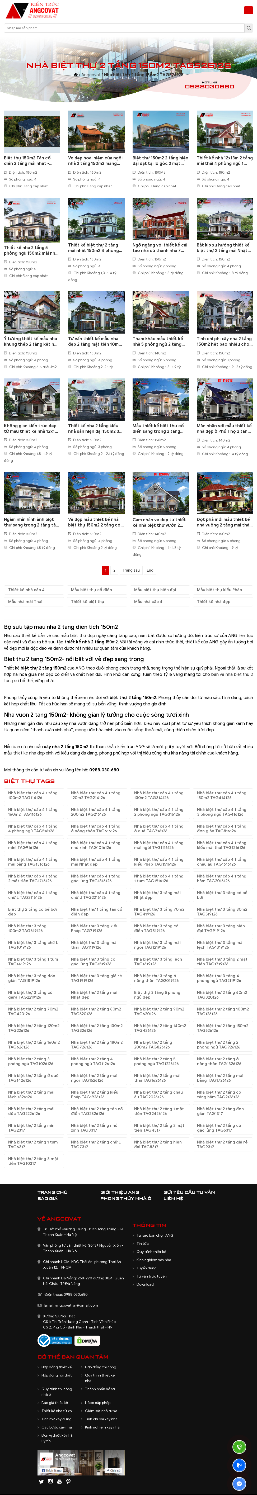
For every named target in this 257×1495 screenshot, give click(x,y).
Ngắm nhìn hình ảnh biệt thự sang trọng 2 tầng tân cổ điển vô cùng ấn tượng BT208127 (31, 522)
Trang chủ (53, 1192)
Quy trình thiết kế (151, 1252)
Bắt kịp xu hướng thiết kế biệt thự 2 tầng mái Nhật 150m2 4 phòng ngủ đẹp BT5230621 (223, 248)
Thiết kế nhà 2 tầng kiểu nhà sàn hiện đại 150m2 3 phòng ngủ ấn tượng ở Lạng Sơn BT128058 (93, 428)
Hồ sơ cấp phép (97, 1403)
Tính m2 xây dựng (56, 1419)
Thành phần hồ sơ (100, 1389)
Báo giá (48, 1198)
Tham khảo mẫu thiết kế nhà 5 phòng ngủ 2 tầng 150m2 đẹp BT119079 (158, 341)
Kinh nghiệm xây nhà (154, 1260)
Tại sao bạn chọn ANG (155, 1235)
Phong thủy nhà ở (125, 1198)
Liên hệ (173, 1198)
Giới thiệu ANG (119, 1192)
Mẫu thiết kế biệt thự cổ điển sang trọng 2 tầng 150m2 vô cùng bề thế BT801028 (158, 428)
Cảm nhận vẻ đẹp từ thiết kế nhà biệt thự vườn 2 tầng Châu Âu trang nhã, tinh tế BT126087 (159, 522)
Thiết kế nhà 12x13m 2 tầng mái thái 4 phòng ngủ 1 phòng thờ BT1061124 (225, 161)
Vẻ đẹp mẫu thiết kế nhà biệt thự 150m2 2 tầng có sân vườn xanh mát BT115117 (94, 522)
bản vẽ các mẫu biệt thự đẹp (66, 635)
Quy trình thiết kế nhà (100, 1378)
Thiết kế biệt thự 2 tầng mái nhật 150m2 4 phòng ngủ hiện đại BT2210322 (93, 248)
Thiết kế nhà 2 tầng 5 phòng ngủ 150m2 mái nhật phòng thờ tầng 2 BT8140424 (32, 250)
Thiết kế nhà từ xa (56, 1411)
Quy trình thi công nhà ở (56, 1392)
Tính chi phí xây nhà (101, 1419)
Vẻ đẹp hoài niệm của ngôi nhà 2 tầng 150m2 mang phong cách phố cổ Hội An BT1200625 (96, 161)
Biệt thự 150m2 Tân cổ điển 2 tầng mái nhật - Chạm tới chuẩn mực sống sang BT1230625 (31, 161)
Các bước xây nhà (56, 1427)
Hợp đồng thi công (100, 1367)
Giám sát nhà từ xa (101, 1411)
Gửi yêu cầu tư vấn (189, 1192)
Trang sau (131, 570)
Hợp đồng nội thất (56, 1375)
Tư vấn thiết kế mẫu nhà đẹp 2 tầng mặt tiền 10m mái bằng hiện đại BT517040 (93, 341)
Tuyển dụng (147, 1268)
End (150, 570)
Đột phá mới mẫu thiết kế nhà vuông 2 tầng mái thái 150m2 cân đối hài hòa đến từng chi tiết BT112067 (224, 522)
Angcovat (91, 75)
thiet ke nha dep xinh (33, 753)
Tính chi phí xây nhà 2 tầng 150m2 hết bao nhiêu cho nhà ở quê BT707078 (224, 341)
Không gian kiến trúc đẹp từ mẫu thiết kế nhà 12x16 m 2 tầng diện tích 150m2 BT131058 (30, 428)
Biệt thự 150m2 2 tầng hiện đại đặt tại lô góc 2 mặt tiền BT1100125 (160, 161)
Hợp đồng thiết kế (56, 1367)
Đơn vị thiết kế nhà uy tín (57, 1438)
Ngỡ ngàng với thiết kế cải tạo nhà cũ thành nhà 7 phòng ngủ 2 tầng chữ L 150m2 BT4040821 (160, 248)
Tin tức (143, 1243)
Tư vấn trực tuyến (152, 1276)
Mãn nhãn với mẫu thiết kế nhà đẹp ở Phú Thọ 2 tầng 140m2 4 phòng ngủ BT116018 (224, 428)
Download (145, 1284)
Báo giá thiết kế (54, 1403)
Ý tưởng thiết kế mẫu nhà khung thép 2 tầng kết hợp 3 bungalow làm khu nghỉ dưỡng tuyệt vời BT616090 (32, 341)
